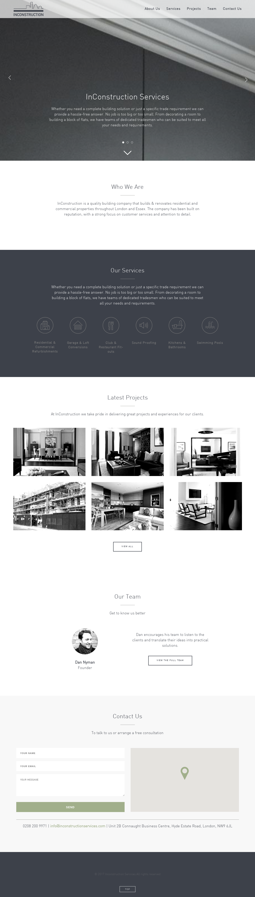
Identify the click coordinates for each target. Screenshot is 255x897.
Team (211, 9)
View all (127, 547)
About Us (152, 9)
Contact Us (232, 9)
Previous (10, 78)
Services (173, 9)
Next (248, 78)
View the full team (170, 660)
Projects (194, 9)
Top (127, 889)
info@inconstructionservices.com (77, 826)
